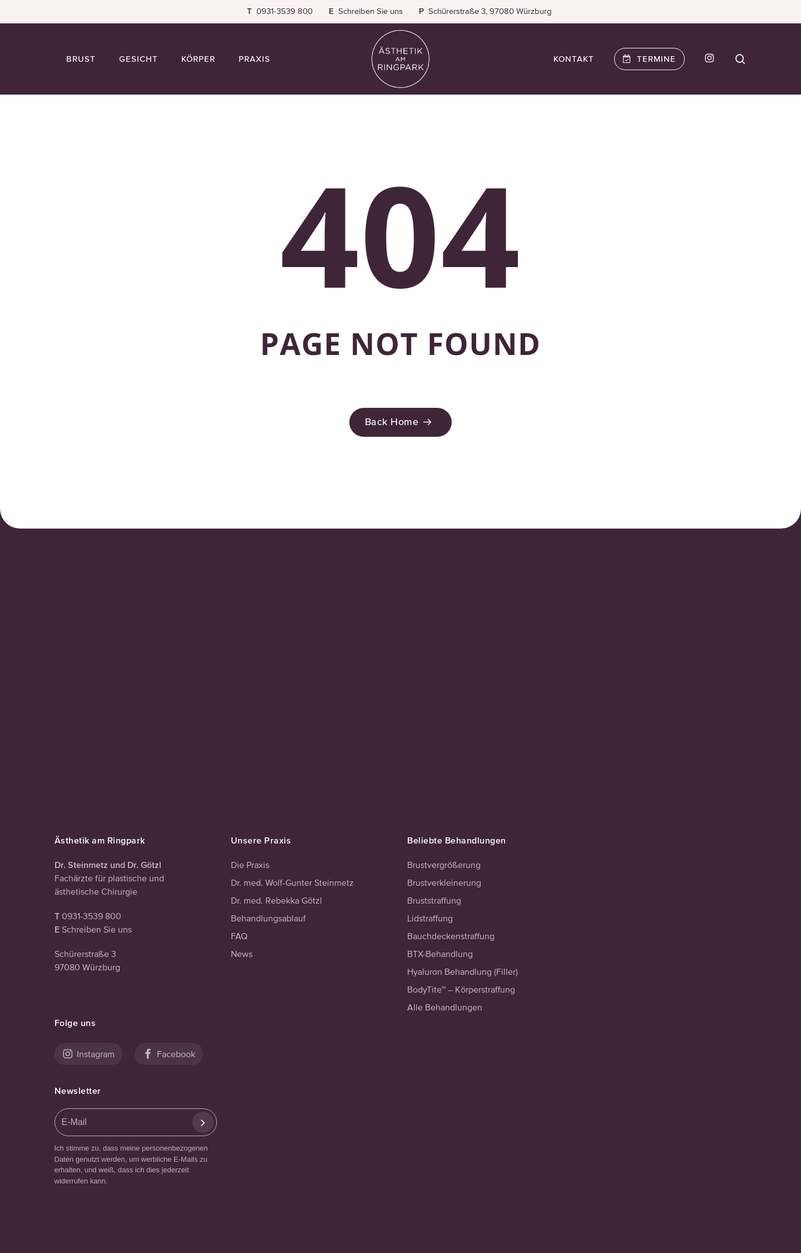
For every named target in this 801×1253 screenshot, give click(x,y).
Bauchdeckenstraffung (451, 936)
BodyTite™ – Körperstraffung (461, 989)
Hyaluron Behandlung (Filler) (462, 971)
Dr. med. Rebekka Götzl (276, 900)
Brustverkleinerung (444, 882)
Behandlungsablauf (268, 918)
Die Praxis (250, 865)
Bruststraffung (434, 900)
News (242, 954)
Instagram (88, 1053)
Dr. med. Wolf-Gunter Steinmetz (292, 882)
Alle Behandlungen (444, 1007)
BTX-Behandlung (440, 954)
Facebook (168, 1053)
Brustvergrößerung (444, 865)
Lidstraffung (430, 918)
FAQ (239, 936)
